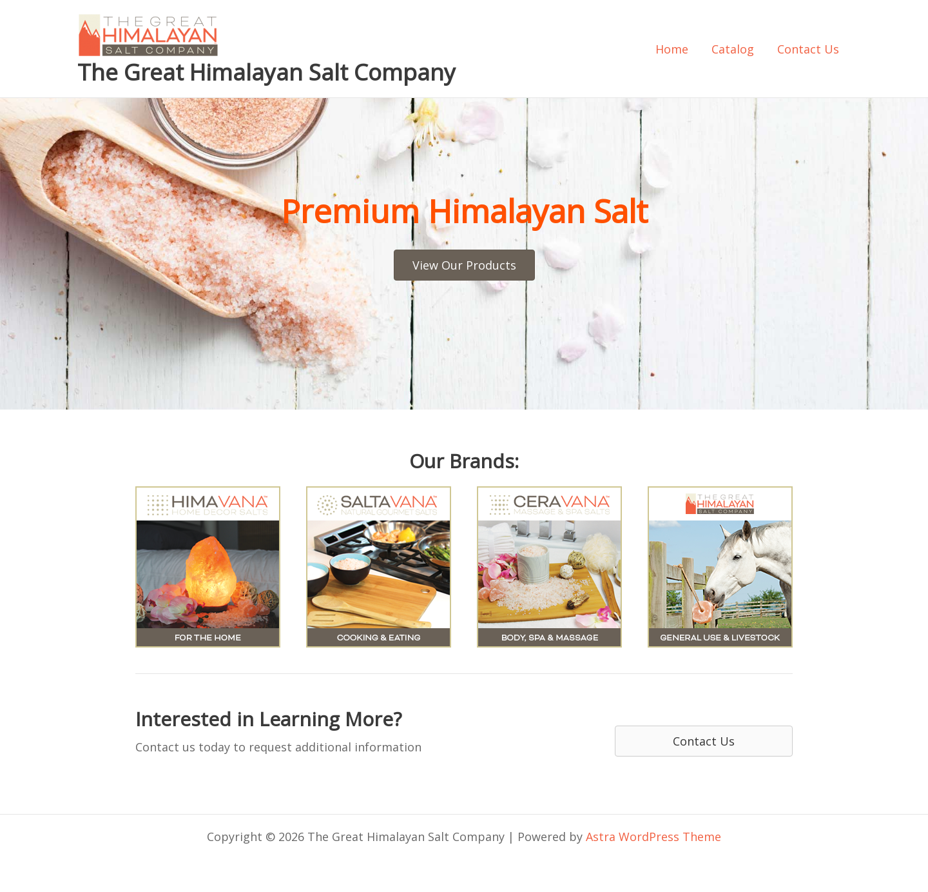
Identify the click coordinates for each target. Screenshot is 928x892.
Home (671, 49)
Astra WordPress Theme (653, 836)
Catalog (732, 49)
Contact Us (808, 49)
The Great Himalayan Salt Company (266, 72)
